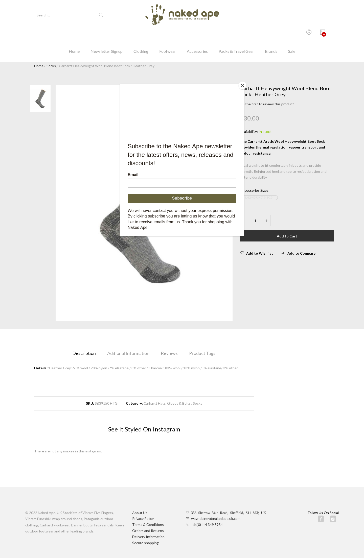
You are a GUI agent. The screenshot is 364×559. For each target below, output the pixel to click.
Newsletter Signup (106, 34)
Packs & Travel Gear (236, 34)
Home (74, 34)
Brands (271, 34)
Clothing (140, 34)
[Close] (242, 85)
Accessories (197, 34)
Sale (291, 34)
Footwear (167, 34)
